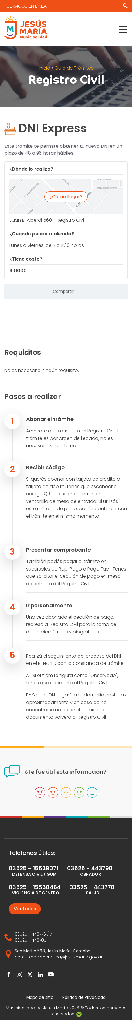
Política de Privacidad (84, 997)
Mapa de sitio (39, 997)
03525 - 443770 (92, 887)
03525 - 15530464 (35, 887)
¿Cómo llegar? (66, 196)
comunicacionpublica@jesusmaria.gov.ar (58, 957)
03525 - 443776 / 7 (33, 934)
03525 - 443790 (90, 868)
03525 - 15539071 (33, 868)
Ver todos (25, 908)
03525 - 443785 (30, 940)
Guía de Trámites (74, 68)
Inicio (45, 68)
